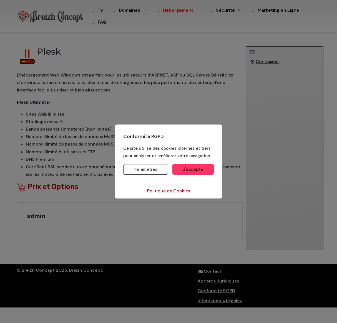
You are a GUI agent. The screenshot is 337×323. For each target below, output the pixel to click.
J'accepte (193, 169)
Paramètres (145, 169)
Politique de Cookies (168, 191)
